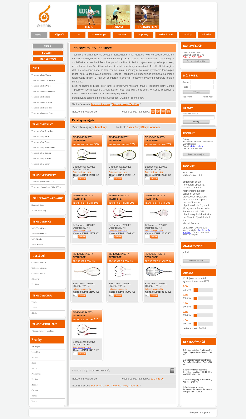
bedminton (147, 17)
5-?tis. (185, 320)
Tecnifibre (36, 352)
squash (118, 17)
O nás (78, 34)
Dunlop (35, 379)
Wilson (34, 357)
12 (152, 111)
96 (168, 111)
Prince (34, 368)
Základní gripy (38, 205)
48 (163, 111)
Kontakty (187, 34)
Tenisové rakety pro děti (42, 108)
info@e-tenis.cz (196, 146)
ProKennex (36, 374)
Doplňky (35, 284)
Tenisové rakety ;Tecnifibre (125, 104)
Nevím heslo (208, 97)
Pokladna (206, 34)
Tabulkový (101, 127)
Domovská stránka (100, 104)
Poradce (122, 34)
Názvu (130, 127)
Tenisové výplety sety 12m (43, 181)
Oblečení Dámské (39, 268)
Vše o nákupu (99, 34)
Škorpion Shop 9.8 (199, 412)
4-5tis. (185, 312)
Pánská (34, 302)
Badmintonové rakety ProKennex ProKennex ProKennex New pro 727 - (198, 389)
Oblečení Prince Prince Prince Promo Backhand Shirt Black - (197, 362)
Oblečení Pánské (39, 262)
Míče (39, 228)
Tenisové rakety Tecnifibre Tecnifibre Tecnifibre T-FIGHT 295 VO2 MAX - (197, 372)
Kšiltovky (36, 279)
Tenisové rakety (41, 75)
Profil (58, 34)
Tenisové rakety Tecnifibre (83, 138)
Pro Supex (36, 346)
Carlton (35, 390)
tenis (89, 17)
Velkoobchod (166, 34)
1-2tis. (185, 286)
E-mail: (186, 252)
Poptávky (143, 34)
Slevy (144, 127)
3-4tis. (185, 303)
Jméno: (186, 82)
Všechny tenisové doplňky (43, 331)
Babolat (35, 385)
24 (158, 111)
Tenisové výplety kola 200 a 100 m (46, 187)
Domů (39, 34)
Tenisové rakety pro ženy (42, 113)
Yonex (34, 396)
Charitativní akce (196, 16)
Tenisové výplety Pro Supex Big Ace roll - (197, 381)
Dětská (34, 313)
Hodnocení (155, 127)
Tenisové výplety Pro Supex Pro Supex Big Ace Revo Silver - (197, 352)
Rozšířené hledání (190, 114)
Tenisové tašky (43, 131)
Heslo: (186, 87)
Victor (34, 401)
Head (34, 363)
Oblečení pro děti (39, 273)
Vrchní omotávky (39, 210)
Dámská (35, 307)
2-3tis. (185, 295)
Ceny (138, 127)
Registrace (187, 97)
